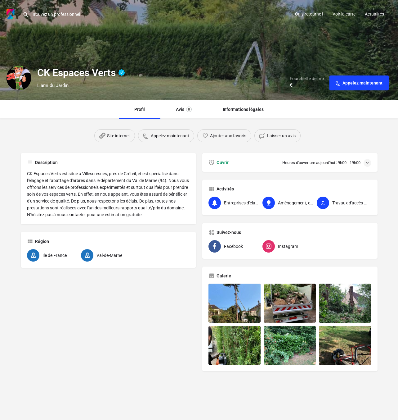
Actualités (374, 13)
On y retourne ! (309, 13)
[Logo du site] (11, 13)
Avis (184, 109)
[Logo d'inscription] (18, 78)
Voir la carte (344, 13)
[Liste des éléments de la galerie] (234, 303)
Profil (139, 109)
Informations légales (243, 109)
